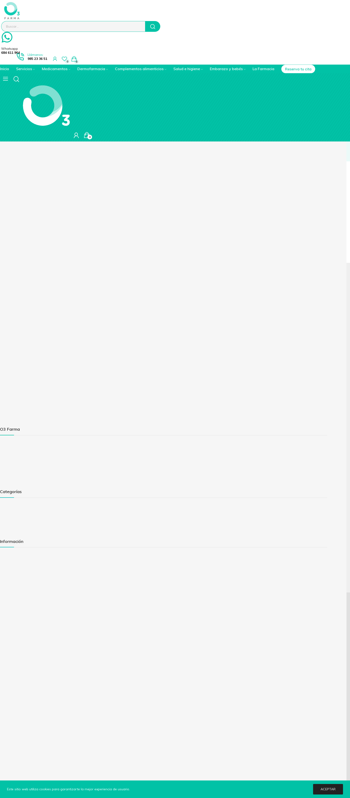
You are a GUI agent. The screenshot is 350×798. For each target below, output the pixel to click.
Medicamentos (11, 505)
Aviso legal (8, 554)
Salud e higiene (12, 529)
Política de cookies (14, 578)
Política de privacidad (16, 562)
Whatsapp (9, 49)
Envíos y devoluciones (16, 570)
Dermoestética (11, 513)
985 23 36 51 (37, 58)
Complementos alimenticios (21, 521)
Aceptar (328, 789)
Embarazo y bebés (14, 536)
